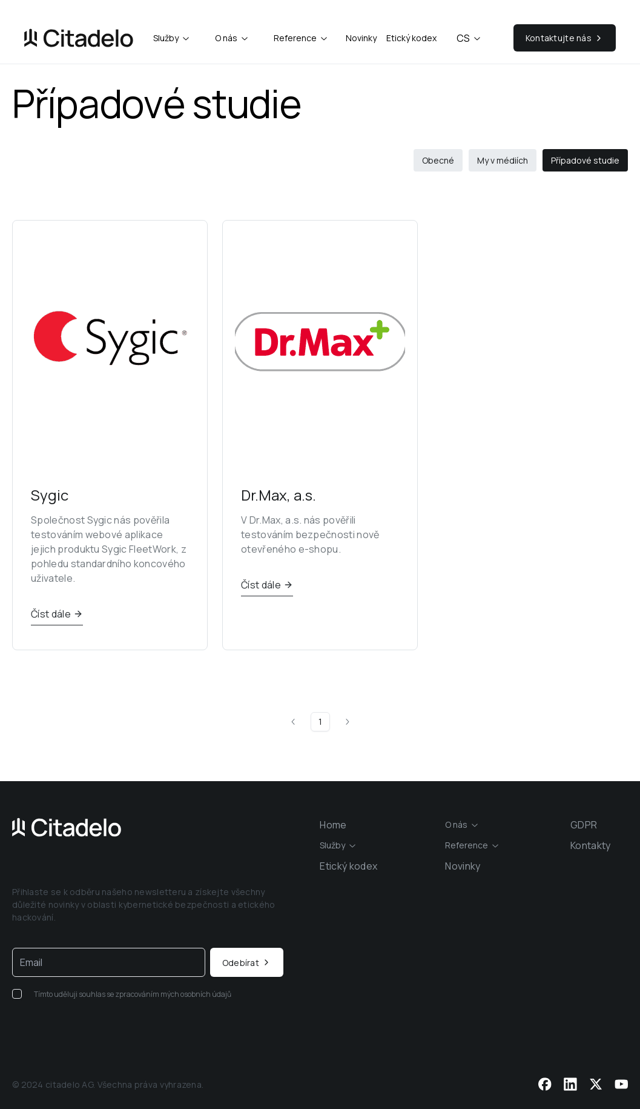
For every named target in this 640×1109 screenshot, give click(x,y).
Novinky (361, 38)
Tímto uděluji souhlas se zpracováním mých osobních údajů (132, 994)
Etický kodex (411, 38)
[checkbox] (17, 994)
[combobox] (172, 38)
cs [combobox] (469, 38)
